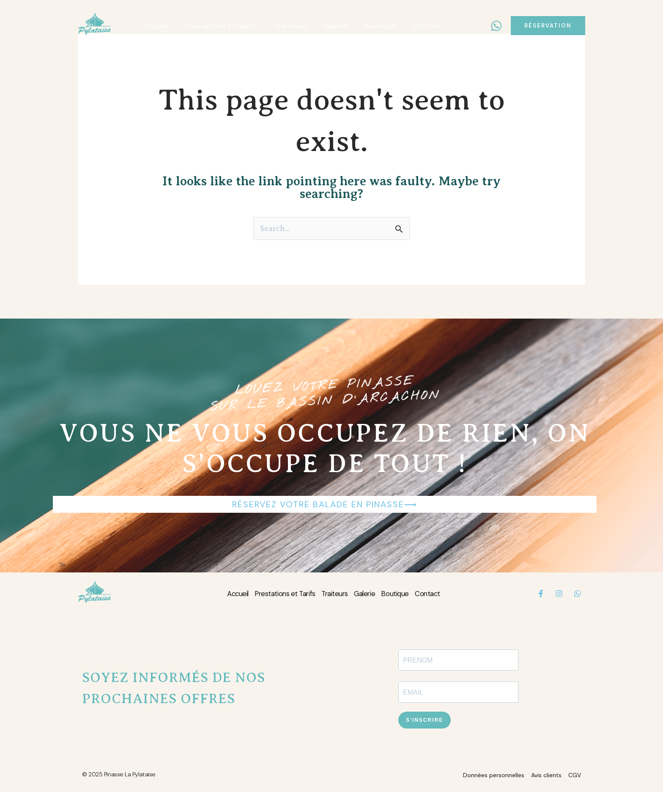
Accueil (225, 594)
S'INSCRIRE (424, 721)
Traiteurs (335, 594)
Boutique (403, 594)
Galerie (369, 594)
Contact (440, 594)
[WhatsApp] (496, 26)
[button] (548, 25)
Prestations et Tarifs (278, 594)
